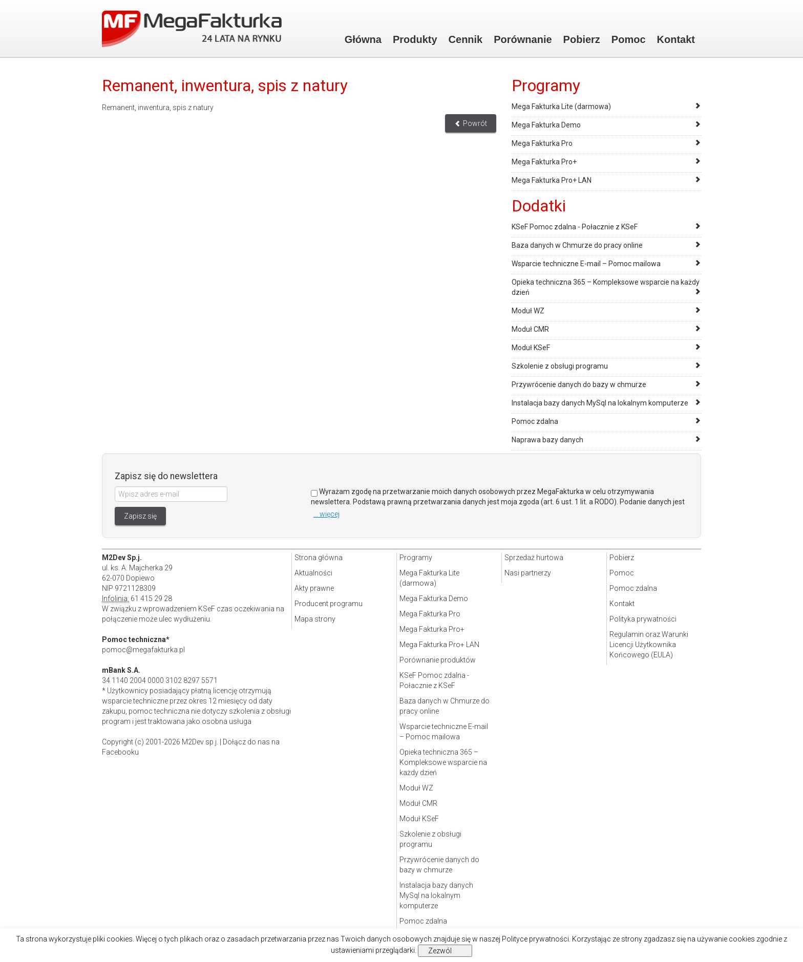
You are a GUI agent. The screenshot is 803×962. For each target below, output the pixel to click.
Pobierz (581, 39)
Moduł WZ (528, 311)
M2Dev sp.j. (200, 742)
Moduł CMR (530, 329)
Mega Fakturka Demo (546, 125)
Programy (415, 557)
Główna (363, 39)
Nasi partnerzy (527, 573)
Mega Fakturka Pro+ (544, 162)
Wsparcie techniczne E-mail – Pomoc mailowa (586, 264)
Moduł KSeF (531, 348)
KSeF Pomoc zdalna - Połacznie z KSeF (575, 227)
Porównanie (523, 39)
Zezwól (440, 951)
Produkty (415, 39)
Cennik (466, 39)
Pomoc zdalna (535, 421)
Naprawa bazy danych (547, 440)
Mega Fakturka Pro (542, 143)
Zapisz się (140, 516)
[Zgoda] (314, 493)
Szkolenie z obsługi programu (560, 366)
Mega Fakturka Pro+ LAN (551, 180)
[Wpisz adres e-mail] (171, 494)
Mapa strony (314, 619)
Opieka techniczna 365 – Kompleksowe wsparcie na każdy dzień (443, 762)
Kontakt (676, 39)
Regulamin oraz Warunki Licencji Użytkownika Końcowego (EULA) (648, 644)
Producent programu (328, 604)
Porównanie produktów (437, 660)
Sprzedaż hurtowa (533, 557)
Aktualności (313, 573)
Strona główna (318, 557)
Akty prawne (314, 588)
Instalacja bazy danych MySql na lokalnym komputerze (600, 403)
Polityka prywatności (643, 619)
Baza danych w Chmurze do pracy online (577, 245)
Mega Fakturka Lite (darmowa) (561, 106)
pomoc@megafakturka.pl (143, 650)
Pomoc (628, 39)
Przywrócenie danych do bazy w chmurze (579, 384)
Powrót (470, 123)
